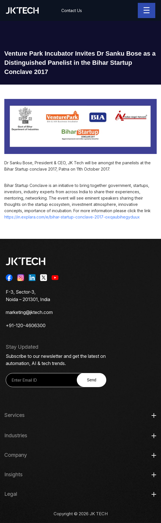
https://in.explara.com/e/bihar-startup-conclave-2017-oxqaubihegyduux (72, 216)
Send (91, 380)
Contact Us (71, 10)
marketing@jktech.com (29, 312)
